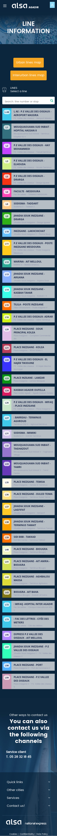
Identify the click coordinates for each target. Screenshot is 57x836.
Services (28, 798)
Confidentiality (27, 834)
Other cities (28, 790)
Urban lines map (28, 62)
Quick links (28, 782)
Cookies (13, 834)
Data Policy (42, 834)
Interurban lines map (28, 75)
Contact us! (28, 806)
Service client (16, 752)
